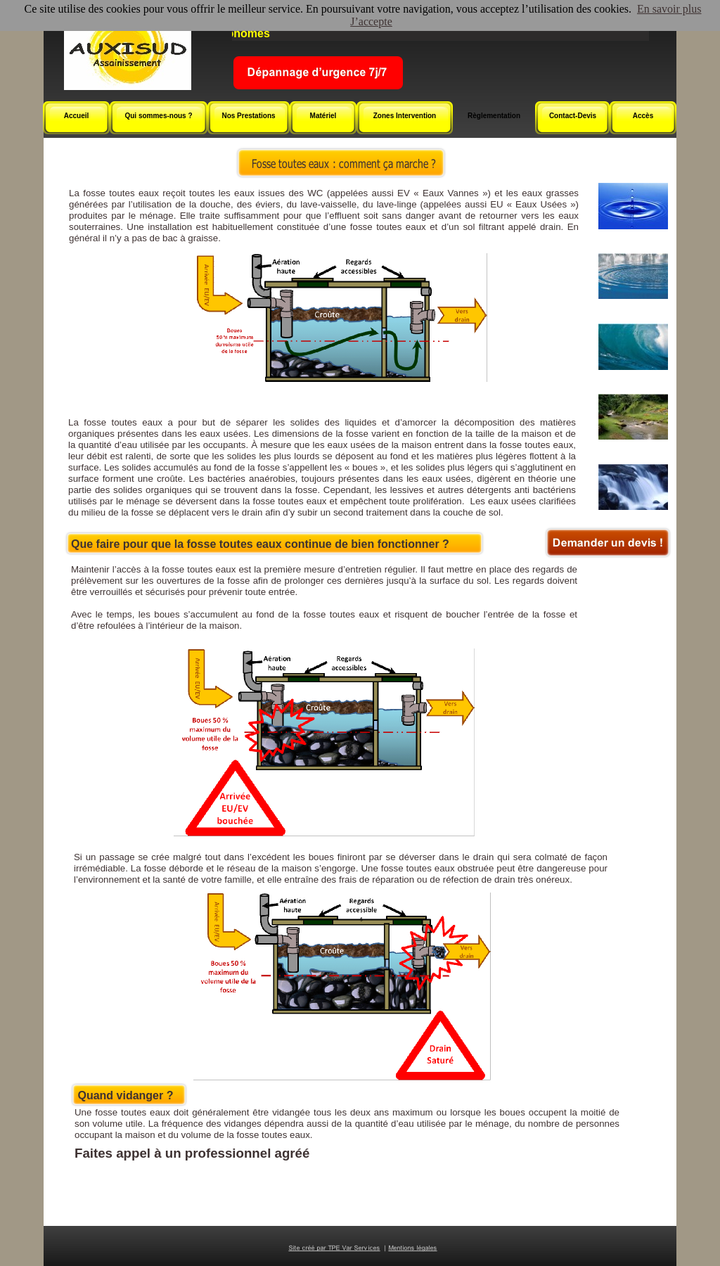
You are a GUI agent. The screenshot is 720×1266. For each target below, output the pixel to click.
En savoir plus (669, 9)
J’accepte (371, 21)
